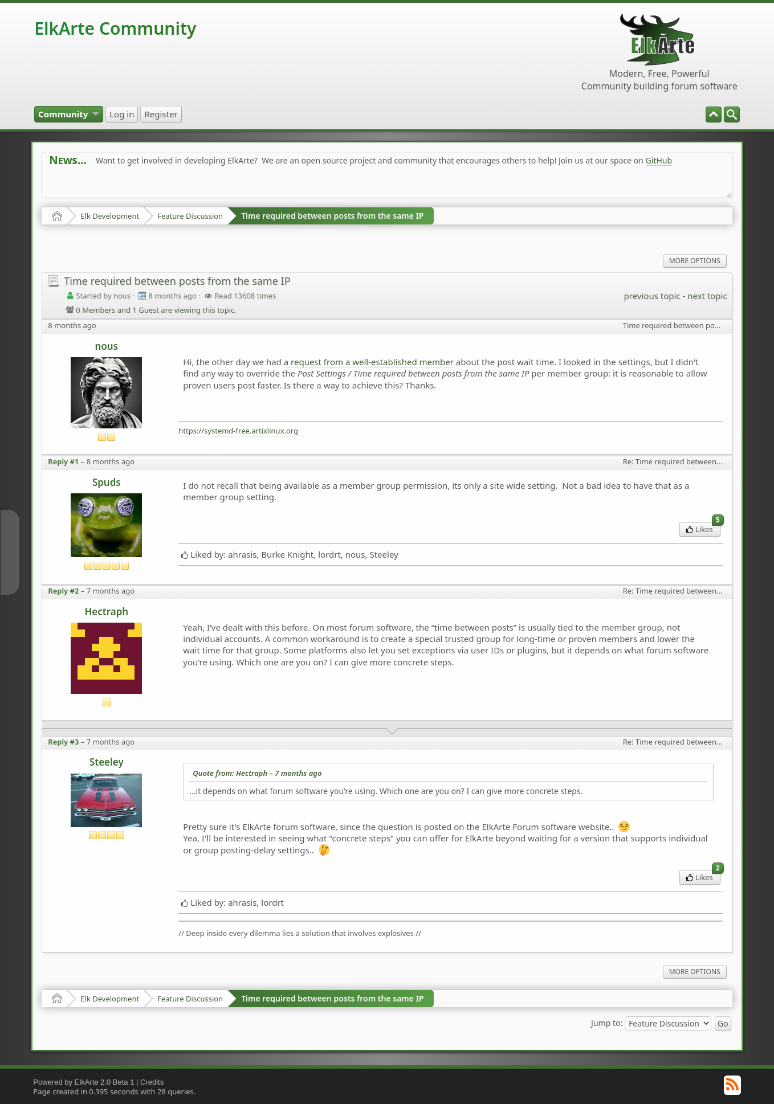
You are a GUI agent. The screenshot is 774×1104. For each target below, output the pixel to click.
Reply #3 (63, 742)
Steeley (106, 761)
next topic (707, 295)
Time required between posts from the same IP (332, 215)
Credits (152, 1082)
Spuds (106, 482)
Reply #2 (63, 591)
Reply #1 (63, 461)
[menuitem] (732, 114)
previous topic (652, 295)
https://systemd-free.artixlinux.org (238, 431)
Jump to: (606, 1022)
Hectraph (106, 611)
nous (107, 346)
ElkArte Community (115, 28)
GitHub (659, 160)
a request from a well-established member (369, 361)
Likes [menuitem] (703, 528)
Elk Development (109, 216)
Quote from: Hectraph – (257, 773)
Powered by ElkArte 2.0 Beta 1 (83, 1082)
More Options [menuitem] (694, 260)
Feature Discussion (190, 216)
